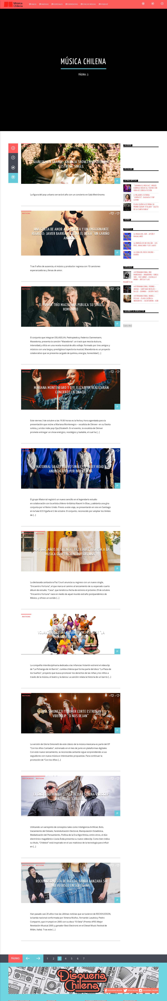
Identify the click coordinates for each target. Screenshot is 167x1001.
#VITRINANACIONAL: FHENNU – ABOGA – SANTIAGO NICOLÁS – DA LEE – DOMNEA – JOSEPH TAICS (146, 438)
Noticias (45, 4)
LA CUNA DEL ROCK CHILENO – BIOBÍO (144, 402)
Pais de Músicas (90, 4)
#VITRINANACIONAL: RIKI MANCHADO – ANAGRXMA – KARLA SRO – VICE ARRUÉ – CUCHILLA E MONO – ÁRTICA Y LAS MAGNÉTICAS (140, 426)
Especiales (58, 4)
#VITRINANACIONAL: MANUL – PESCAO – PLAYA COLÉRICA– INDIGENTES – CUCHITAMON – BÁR (146, 447)
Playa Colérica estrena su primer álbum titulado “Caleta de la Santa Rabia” (146, 356)
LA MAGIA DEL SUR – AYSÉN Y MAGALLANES (144, 384)
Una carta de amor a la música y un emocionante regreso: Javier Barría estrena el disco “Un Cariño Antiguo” (70, 382)
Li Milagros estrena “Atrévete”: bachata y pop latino (144, 346)
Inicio (34, 4)
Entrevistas (73, 4)
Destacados (28, 683)
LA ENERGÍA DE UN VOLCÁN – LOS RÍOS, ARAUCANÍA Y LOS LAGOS (145, 393)
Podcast (105, 4)
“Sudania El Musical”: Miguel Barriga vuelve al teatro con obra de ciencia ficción (145, 337)
